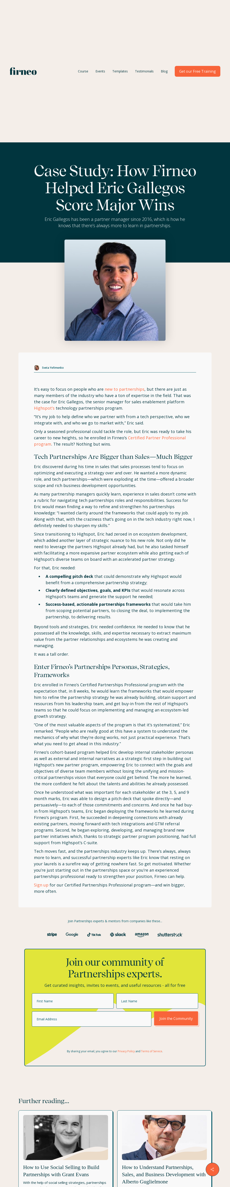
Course (83, 71)
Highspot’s (44, 408)
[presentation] (66, 1038)
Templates (120, 71)
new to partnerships (124, 389)
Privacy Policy (126, 1051)
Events (100, 71)
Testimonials (144, 71)
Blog (164, 71)
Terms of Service (151, 1051)
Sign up (41, 885)
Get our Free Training (197, 71)
